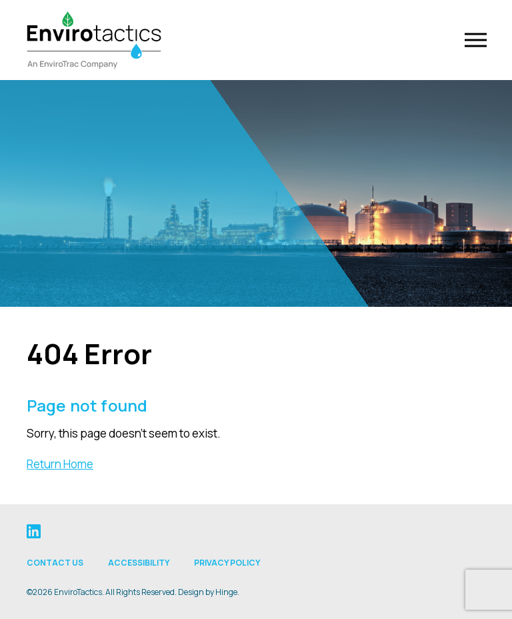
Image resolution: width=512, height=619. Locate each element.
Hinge (226, 592)
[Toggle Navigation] (474, 40)
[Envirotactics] (95, 40)
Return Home (60, 464)
